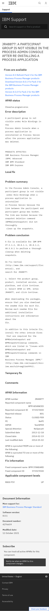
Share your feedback (39, 609)
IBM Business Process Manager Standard (22, 507)
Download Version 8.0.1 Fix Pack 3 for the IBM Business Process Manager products (23, 85)
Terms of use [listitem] (7, 595)
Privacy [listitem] (5, 589)
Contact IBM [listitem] (7, 583)
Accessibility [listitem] (7, 601)
